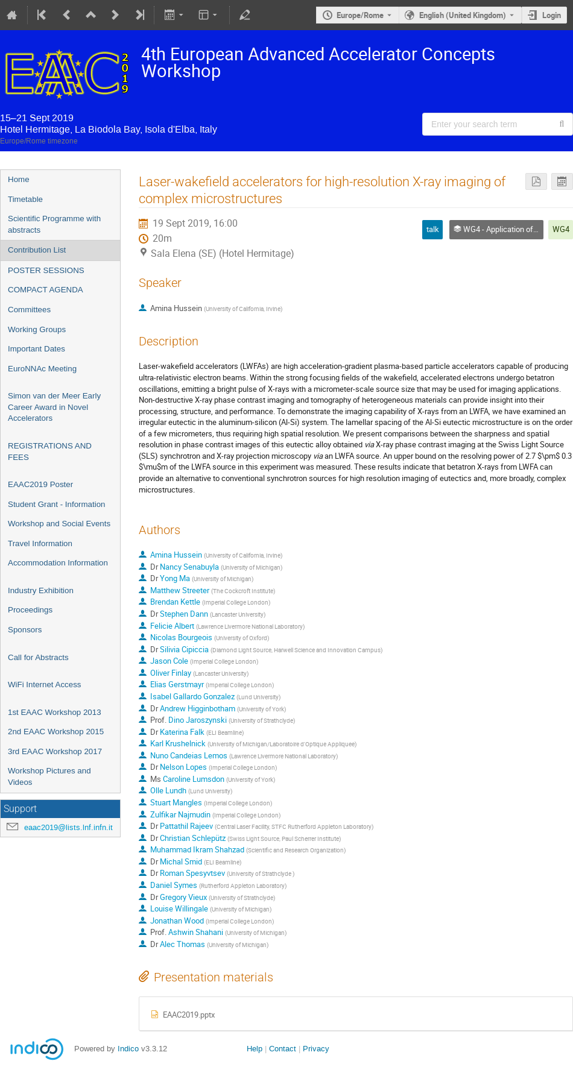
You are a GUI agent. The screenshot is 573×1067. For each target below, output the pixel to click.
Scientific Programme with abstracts (54, 224)
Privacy (316, 1048)
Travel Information (40, 543)
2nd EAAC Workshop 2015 (56, 731)
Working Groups (37, 329)
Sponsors (25, 629)
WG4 (560, 229)
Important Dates (36, 348)
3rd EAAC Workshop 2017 (55, 751)
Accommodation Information (58, 562)
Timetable (25, 199)
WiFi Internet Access (44, 684)
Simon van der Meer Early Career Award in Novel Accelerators (54, 407)
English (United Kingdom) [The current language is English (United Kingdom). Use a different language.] (462, 15)
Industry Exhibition (41, 590)
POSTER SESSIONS (46, 270)
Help (254, 1048)
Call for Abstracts (38, 657)
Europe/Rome (360, 15)
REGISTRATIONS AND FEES (50, 451)
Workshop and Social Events (59, 523)
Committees (29, 309)
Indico (128, 1048)
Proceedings (30, 609)
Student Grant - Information (57, 504)
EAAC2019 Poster (40, 484)
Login (551, 15)
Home (19, 179)
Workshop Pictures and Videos (49, 776)
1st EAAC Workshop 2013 (54, 712)
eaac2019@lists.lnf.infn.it (68, 827)
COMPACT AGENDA (45, 289)
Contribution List (37, 249)
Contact (282, 1048)
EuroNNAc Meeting (42, 368)
